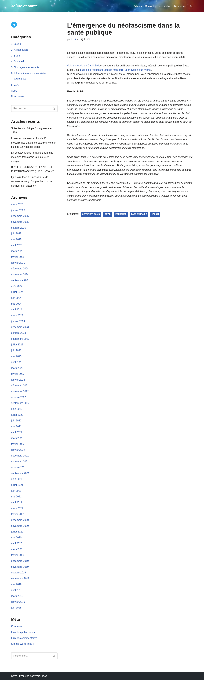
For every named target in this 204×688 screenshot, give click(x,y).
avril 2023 (16, 366)
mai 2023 (16, 360)
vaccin (155, 217)
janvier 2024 (18, 325)
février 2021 (18, 520)
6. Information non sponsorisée (28, 73)
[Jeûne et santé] (24, 6)
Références (180, 6)
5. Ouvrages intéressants (25, 67)
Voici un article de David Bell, (84, 66)
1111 (73, 39)
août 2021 (16, 485)
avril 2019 (16, 597)
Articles (137, 6)
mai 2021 (16, 502)
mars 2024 (17, 319)
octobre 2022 (18, 402)
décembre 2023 (20, 331)
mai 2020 (16, 544)
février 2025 (18, 259)
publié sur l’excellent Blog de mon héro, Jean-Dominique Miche (116, 70)
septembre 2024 (20, 283)
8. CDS (15, 85)
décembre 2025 (20, 218)
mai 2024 (16, 307)
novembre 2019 (20, 573)
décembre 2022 (20, 390)
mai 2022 (16, 431)
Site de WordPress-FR (24, 652)
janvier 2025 (18, 265)
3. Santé (16, 56)
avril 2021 (16, 508)
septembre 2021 (20, 479)
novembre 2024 (20, 277)
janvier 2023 (18, 384)
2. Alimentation (19, 50)
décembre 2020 (20, 526)
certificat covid (91, 217)
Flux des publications (23, 640)
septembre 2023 (20, 342)
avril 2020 (16, 550)
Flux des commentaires (24, 646)
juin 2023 (16, 354)
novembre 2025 (20, 224)
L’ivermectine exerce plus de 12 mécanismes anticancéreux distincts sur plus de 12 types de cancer (33, 144)
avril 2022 (16, 437)
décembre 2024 (20, 271)
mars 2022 (17, 443)
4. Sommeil (17, 62)
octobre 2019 (18, 579)
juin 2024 (16, 301)
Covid (108, 217)
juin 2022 (16, 425)
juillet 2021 (17, 491)
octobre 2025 (18, 230)
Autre (14, 91)
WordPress (40, 684)
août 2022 (16, 414)
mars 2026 (17, 206)
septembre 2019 (20, 585)
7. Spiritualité (18, 79)
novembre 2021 (20, 467)
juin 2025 (16, 236)
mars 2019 (17, 603)
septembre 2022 (20, 408)
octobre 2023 (18, 337)
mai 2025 (16, 242)
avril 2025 (16, 248)
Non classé (17, 97)
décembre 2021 (20, 461)
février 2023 (18, 378)
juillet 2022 (17, 419)
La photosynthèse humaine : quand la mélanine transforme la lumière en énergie (32, 158)
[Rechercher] (30, 109)
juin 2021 (16, 497)
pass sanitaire (139, 217)
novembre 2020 (20, 532)
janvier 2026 (18, 212)
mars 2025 (17, 254)
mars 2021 (17, 514)
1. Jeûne (16, 44)
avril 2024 (16, 313)
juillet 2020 (17, 538)
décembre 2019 (20, 568)
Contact (149, 6)
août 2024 (16, 289)
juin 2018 (16, 615)
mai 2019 (16, 591)
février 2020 (18, 562)
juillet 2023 (17, 348)
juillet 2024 (17, 295)
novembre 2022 (20, 396)
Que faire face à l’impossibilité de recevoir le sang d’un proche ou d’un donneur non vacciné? (31, 183)
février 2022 (18, 449)
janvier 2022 (18, 455)
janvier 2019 (18, 609)
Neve (14, 684)
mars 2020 (17, 556)
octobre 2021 (18, 473)
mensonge (121, 217)
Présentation (164, 6)
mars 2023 (17, 372)
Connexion (17, 634)
